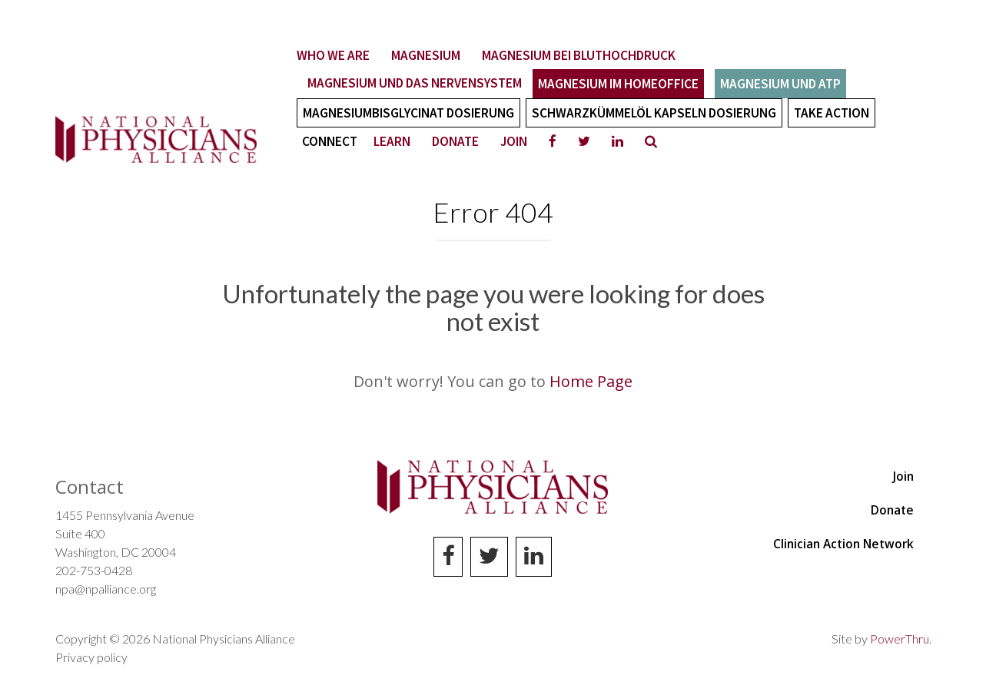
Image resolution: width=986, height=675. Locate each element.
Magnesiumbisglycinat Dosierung (408, 112)
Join (513, 141)
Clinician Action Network (843, 543)
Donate (455, 141)
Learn (391, 141)
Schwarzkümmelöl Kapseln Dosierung (654, 112)
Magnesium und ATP (780, 83)
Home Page (590, 381)
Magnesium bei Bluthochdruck (579, 55)
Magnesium (425, 55)
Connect (329, 141)
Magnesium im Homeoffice (618, 83)
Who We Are (333, 55)
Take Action (831, 112)
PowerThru (899, 638)
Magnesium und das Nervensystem (414, 82)
